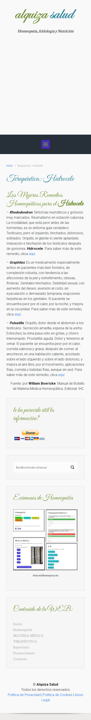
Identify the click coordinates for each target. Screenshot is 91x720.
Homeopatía (22, 629)
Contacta (20, 658)
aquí (32, 254)
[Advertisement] (45, 81)
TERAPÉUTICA (25, 641)
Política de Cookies (57, 695)
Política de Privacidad (24, 695)
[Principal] (45, 144)
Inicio (9, 165)
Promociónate (24, 652)
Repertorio (21, 646)
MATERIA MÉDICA (28, 635)
